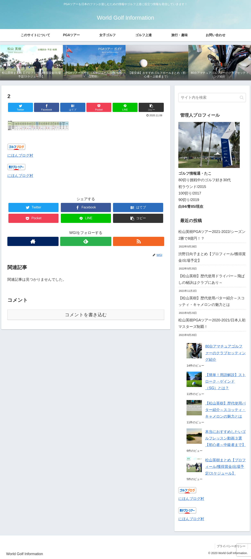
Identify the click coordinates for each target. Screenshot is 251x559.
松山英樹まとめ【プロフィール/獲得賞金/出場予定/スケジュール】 (225, 466)
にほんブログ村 (20, 155)
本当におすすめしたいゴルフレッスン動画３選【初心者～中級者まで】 (225, 438)
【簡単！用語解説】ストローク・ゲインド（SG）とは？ (225, 381)
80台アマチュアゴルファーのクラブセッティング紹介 (225, 353)
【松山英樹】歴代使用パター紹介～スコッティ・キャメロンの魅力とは (211, 301)
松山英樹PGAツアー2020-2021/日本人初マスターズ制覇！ (211, 323)
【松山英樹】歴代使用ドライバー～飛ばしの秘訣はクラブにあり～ (211, 279)
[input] (212, 97)
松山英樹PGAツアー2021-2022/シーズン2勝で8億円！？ (211, 235)
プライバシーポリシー (231, 546)
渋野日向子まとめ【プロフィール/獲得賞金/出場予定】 (212, 257)
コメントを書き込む (86, 314)
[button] (151, 107)
